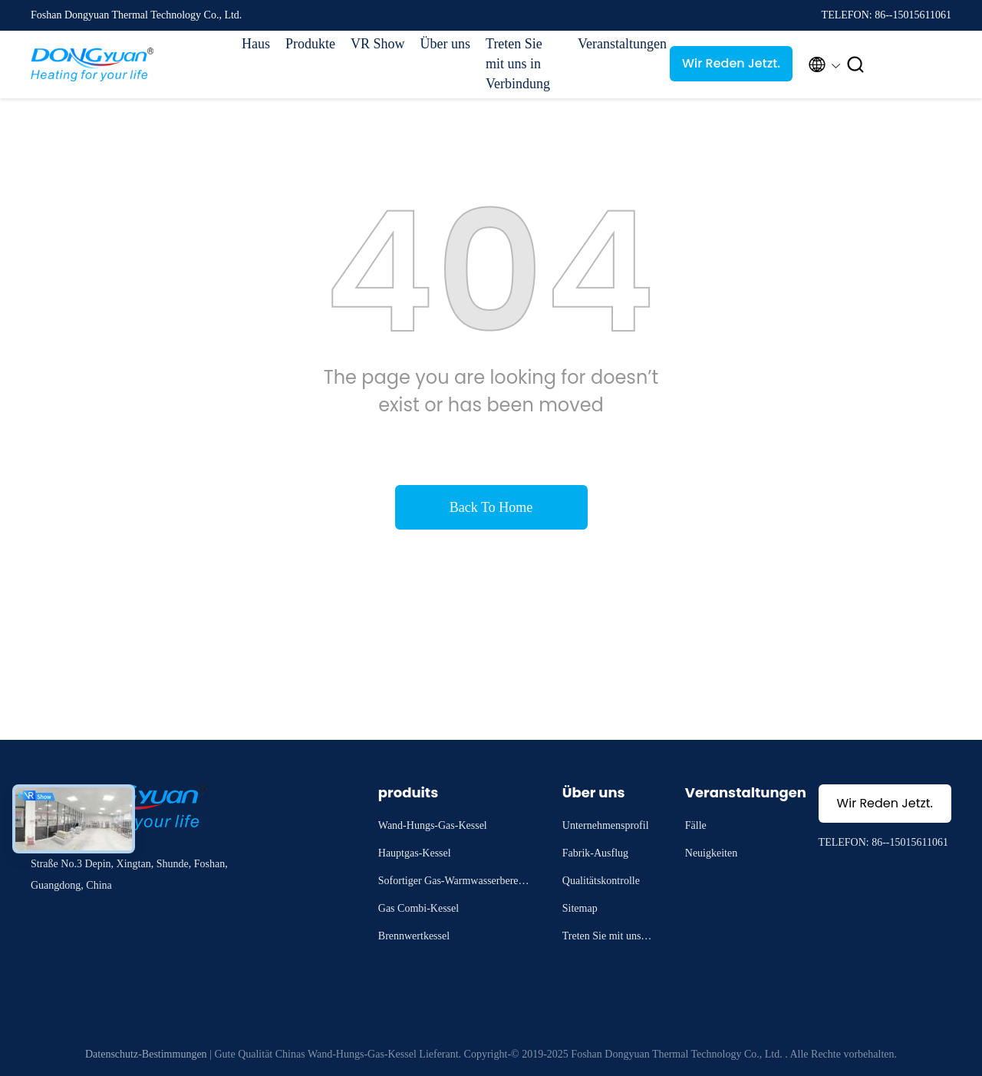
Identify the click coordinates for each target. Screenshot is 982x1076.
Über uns (445, 43)
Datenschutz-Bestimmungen (146, 1054)
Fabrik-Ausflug (595, 853)
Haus (256, 43)
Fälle (696, 825)
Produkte (310, 43)
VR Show (378, 43)
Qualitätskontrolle (601, 880)
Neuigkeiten (711, 853)
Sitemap (580, 908)
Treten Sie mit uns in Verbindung (518, 63)
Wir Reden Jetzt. (731, 63)
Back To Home (491, 507)
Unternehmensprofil (605, 825)
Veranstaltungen (616, 43)
